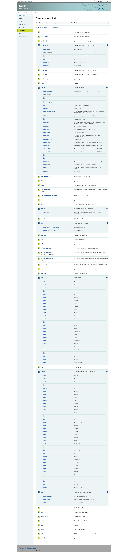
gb (46, 422)
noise (42, 512)
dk (46, 300)
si (45, 356)
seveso (43, 521)
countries (47, 56)
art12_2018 (44, 41)
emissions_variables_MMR (52, 227)
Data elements (22, 24)
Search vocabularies (42, 27)
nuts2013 (47, 151)
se (45, 353)
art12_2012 (44, 36)
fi (45, 312)
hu (46, 318)
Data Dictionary (31, 12)
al (45, 375)
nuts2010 (47, 148)
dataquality (44, 181)
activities (47, 49)
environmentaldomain (50, 111)
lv (45, 334)
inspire (43, 269)
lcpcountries (48, 496)
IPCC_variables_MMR (50, 230)
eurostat (43, 200)
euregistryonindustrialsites (49, 195)
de (46, 297)
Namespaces (22, 36)
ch (46, 391)
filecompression (49, 119)
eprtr (42, 185)
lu (45, 331)
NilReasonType (49, 139)
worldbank (44, 538)
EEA (26, 1)
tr (45, 484)
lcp (42, 492)
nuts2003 (47, 142)
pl (45, 343)
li (45, 443)
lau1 (42, 277)
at (45, 281)
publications (44, 516)
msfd (42, 508)
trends (46, 65)
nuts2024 (47, 161)
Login (96, 1)
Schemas (21, 27)
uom (42, 529)
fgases (43, 208)
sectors (47, 502)
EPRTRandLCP (45, 189)
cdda (42, 83)
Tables (20, 21)
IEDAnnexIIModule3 (47, 252)
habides (43, 235)
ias (42, 239)
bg (46, 288)
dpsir (46, 108)
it (45, 325)
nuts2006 (47, 145)
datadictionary (45, 176)
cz (45, 294)
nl (45, 340)
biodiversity (44, 79)
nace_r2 (47, 135)
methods (47, 59)
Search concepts (54, 27)
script (46, 167)
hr (45, 428)
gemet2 (43, 219)
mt (46, 337)
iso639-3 (47, 126)
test (42, 525)
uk (46, 362)
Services (21, 33)
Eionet (25, 12)
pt (45, 346)
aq (41, 32)
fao (42, 204)
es (45, 309)
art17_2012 (44, 70)
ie (45, 322)
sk (45, 359)
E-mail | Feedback (23, 547)
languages (47, 132)
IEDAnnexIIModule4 (47, 258)
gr (45, 425)
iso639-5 (47, 129)
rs (45, 471)
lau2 (42, 367)
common (43, 87)
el (45, 306)
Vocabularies (22, 30)
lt (45, 328)
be (46, 284)
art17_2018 (44, 74)
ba (46, 381)
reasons (47, 62)
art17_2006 (44, 45)
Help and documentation (25, 15)
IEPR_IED (44, 264)
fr (45, 315)
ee (45, 303)
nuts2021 (47, 158)
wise (42, 533)
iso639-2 (47, 122)
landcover (44, 273)
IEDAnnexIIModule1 (47, 248)
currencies (48, 105)
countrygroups (49, 102)
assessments (48, 91)
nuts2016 (47, 155)
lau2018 (43, 371)
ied (42, 244)
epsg (46, 115)
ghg (42, 223)
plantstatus (48, 499)
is (45, 437)
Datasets (21, 18)
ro (45, 349)
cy (45, 291)
